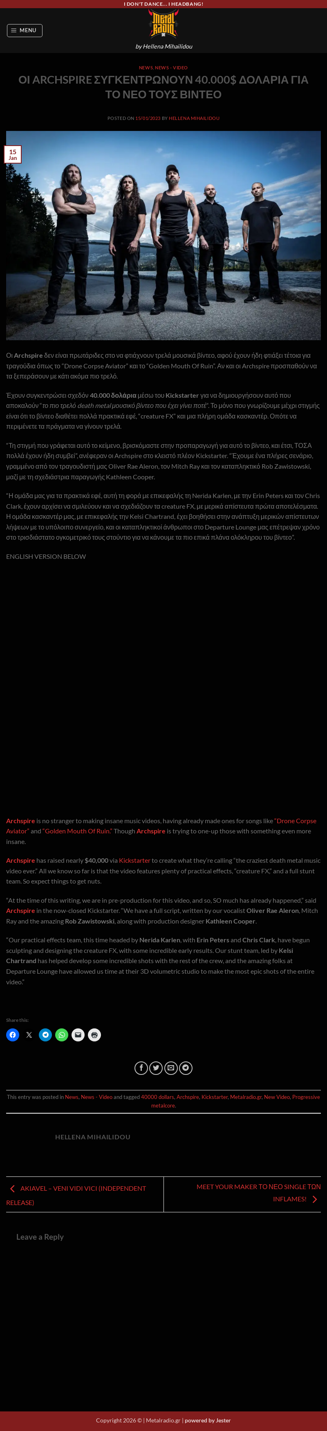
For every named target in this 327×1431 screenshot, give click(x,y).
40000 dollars (157, 1097)
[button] (25, 30)
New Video (277, 1097)
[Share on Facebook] (141, 1068)
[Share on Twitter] (156, 1068)
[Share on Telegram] (186, 1068)
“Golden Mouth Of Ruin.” (77, 831)
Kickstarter (134, 860)
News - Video (171, 67)
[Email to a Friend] (171, 1068)
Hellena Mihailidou (194, 118)
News (146, 67)
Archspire (20, 820)
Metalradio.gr (246, 1097)
